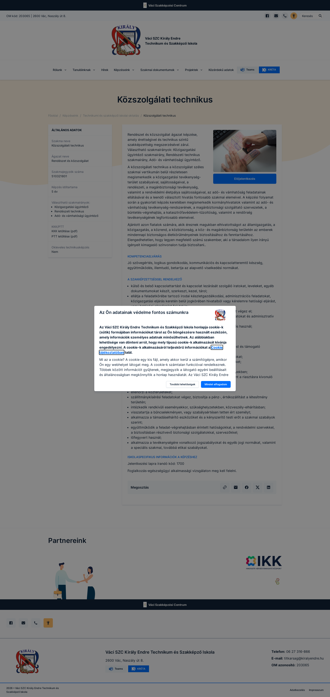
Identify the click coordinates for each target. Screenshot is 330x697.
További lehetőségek (182, 384)
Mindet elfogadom (216, 384)
